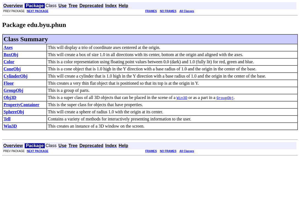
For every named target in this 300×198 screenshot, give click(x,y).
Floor (9, 83)
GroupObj (13, 90)
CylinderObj (15, 76)
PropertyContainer (21, 104)
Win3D (10, 126)
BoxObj (11, 54)
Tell (7, 119)
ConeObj (12, 69)
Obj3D (10, 97)
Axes (8, 47)
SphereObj (14, 111)
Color (9, 61)
